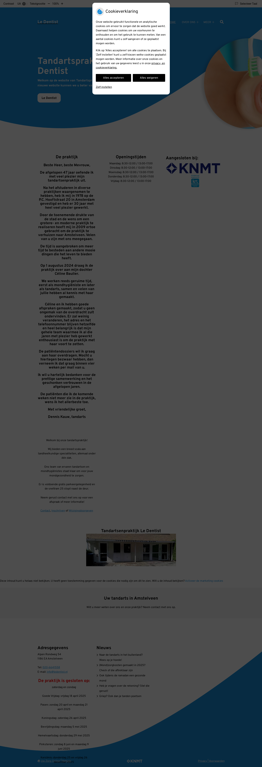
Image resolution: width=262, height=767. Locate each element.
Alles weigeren (149, 78)
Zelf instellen (104, 87)
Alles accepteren (113, 78)
